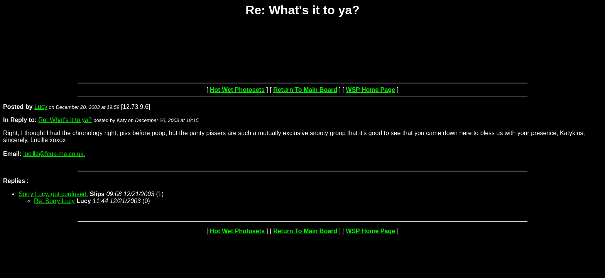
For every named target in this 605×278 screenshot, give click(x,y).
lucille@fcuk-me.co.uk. (54, 154)
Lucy (40, 106)
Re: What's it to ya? (65, 120)
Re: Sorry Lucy (54, 201)
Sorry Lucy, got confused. (53, 194)
